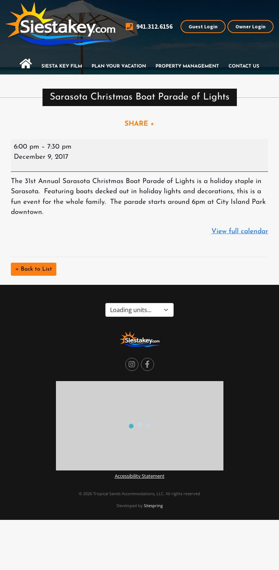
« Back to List (33, 269)
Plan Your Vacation (119, 66)
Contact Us (244, 66)
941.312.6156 (149, 27)
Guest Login (203, 26)
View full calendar (239, 231)
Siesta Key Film (61, 66)
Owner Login (250, 26)
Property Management (187, 66)
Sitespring (153, 505)
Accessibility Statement (140, 476)
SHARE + (139, 124)
